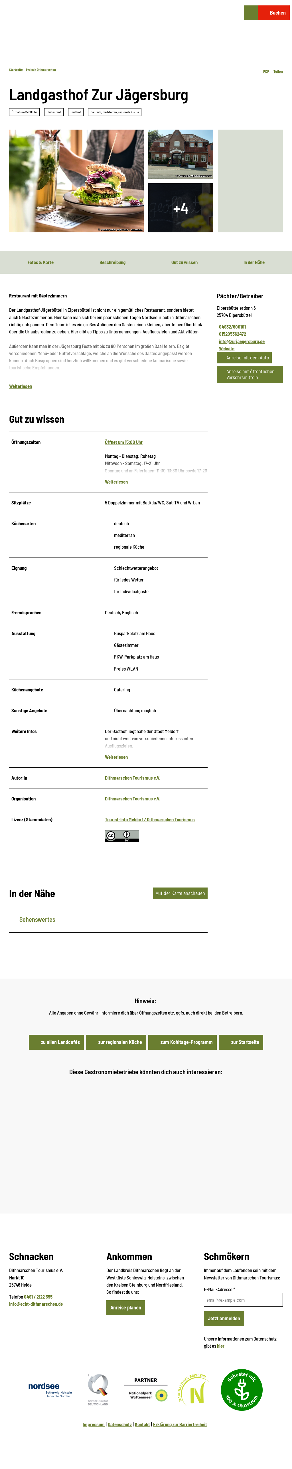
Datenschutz (120, 1424)
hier (220, 1346)
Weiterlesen (20, 386)
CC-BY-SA (136, 230)
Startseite (16, 69)
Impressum (94, 1424)
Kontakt (142, 1424)
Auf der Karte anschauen (180, 893)
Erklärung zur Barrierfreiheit (180, 1424)
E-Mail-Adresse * (219, 1289)
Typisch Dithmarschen (41, 69)
